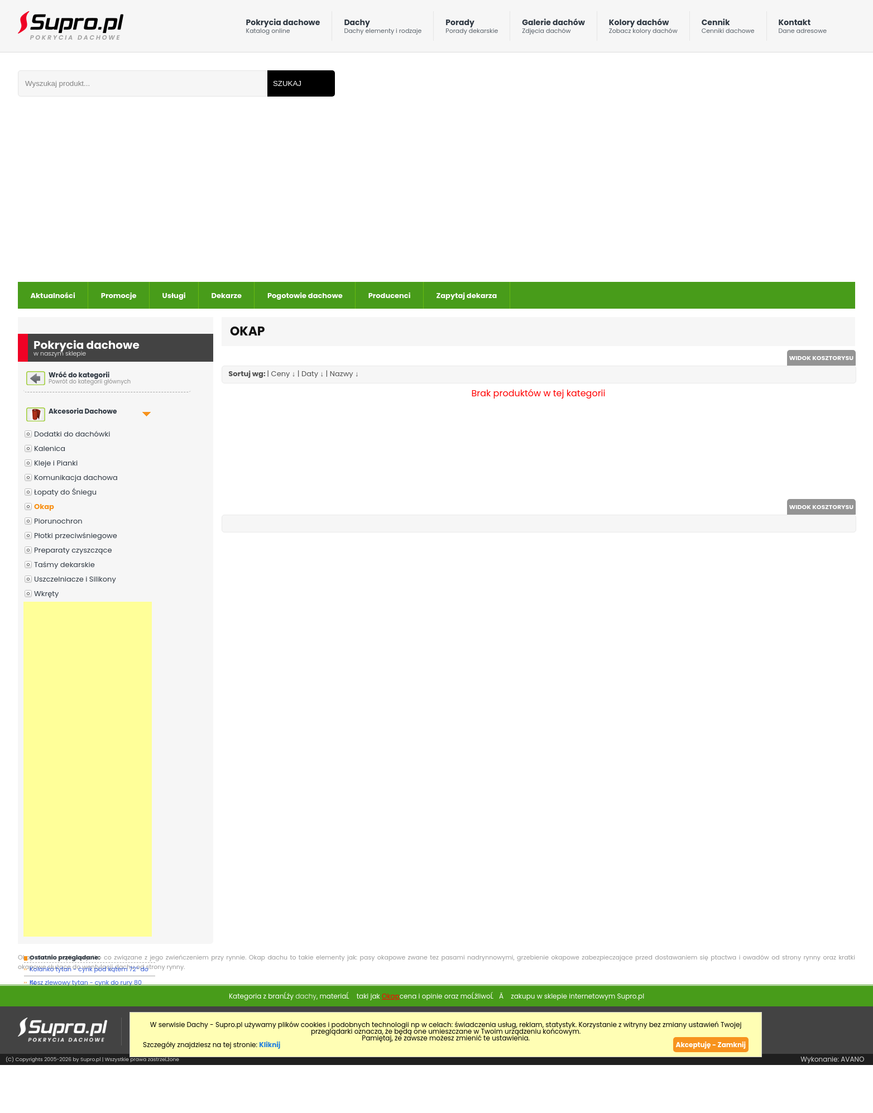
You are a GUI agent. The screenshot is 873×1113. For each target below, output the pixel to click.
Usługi (174, 295)
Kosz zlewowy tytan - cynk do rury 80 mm (86, 984)
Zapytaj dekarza (466, 295)
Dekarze (227, 295)
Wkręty (46, 593)
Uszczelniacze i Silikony (75, 579)
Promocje (119, 295)
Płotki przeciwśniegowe (75, 535)
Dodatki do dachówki (72, 434)
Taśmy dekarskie (64, 564)
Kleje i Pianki (56, 463)
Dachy (382, 29)
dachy (305, 996)
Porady (471, 29)
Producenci (389, 295)
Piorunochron (58, 521)
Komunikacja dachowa (76, 477)
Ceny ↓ (283, 373)
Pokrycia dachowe (283, 29)
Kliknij (269, 1044)
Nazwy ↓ (344, 373)
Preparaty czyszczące (73, 550)
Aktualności (53, 295)
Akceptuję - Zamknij (711, 1044)
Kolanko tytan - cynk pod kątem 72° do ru (89, 970)
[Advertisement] (335, 198)
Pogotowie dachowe (305, 295)
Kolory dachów (643, 29)
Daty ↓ (312, 373)
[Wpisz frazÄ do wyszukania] (142, 83)
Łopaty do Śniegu (65, 492)
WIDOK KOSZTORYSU (821, 357)
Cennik (728, 29)
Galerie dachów (553, 29)
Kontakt (803, 29)
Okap (44, 506)
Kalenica (49, 448)
